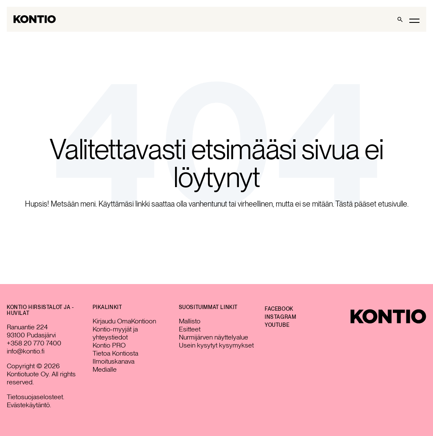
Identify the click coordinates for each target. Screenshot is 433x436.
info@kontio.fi (25, 351)
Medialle (105, 369)
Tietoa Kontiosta (115, 353)
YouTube (277, 325)
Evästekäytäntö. (29, 405)
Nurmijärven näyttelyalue (213, 337)
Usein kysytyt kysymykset (216, 345)
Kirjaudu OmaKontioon (124, 321)
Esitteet (189, 329)
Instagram (280, 317)
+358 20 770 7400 (34, 343)
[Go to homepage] (35, 19)
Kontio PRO (109, 345)
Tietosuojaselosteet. (35, 397)
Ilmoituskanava (113, 361)
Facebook (279, 309)
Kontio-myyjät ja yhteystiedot (115, 333)
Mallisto (189, 321)
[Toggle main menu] (414, 20)
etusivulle (392, 203)
